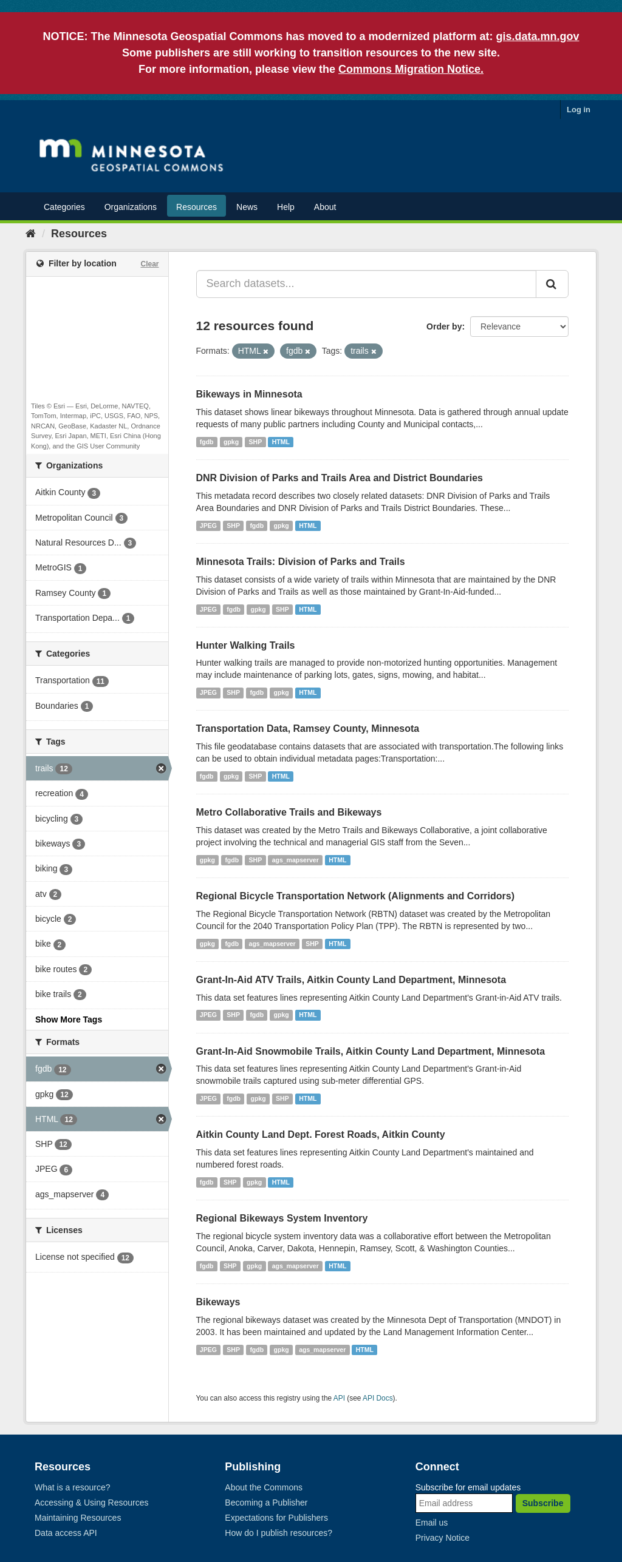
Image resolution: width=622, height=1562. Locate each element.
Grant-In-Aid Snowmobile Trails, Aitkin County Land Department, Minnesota (370, 1051)
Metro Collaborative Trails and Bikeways (289, 812)
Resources (196, 207)
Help (286, 207)
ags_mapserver (295, 860)
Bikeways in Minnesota (249, 394)
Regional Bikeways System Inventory (282, 1218)
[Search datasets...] (366, 284)
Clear (149, 264)
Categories (64, 207)
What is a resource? (73, 1487)
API (339, 1398)
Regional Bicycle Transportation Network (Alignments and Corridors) (355, 896)
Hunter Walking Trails (245, 645)
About (325, 207)
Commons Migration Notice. (411, 69)
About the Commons (263, 1487)
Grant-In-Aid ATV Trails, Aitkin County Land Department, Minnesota (351, 980)
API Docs (378, 1398)
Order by (444, 326)
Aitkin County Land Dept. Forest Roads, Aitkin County (320, 1134)
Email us (431, 1522)
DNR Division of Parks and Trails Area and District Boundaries (339, 478)
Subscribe (543, 1503)
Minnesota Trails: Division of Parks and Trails (300, 561)
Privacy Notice (442, 1538)
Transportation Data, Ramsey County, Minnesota (308, 728)
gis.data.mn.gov (537, 36)
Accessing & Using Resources (92, 1502)
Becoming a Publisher (266, 1502)
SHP (255, 441)
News (247, 207)
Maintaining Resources (78, 1518)
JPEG (208, 525)
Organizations (130, 207)
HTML (281, 441)
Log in (578, 109)
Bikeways (218, 1302)
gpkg (231, 441)
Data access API (66, 1533)
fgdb (207, 441)
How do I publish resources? (278, 1533)
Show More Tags (68, 1019)
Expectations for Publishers (276, 1518)
